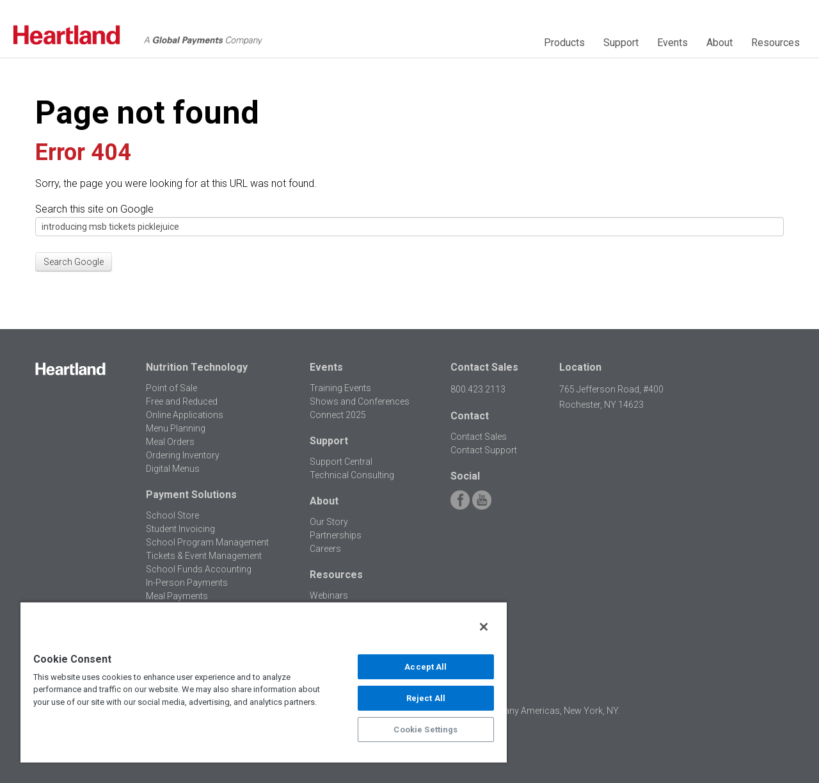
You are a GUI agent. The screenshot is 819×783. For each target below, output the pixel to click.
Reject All (425, 698)
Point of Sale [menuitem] (171, 388)
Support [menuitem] (621, 42)
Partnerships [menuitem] (336, 535)
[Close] (484, 627)
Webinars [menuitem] (329, 595)
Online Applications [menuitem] (184, 415)
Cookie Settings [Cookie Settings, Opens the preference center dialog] (425, 729)
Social (465, 476)
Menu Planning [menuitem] (175, 428)
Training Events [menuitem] (340, 388)
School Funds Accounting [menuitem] (198, 569)
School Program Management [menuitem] (207, 542)
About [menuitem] (719, 42)
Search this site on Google (94, 209)
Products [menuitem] (564, 42)
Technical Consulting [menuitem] (352, 475)
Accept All (425, 667)
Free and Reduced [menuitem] (182, 401)
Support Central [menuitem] (341, 461)
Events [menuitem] (672, 42)
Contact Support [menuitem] (483, 450)
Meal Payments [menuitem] (177, 596)
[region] (263, 682)
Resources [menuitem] (775, 42)
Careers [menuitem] (325, 549)
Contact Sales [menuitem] (478, 437)
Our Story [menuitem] (329, 522)
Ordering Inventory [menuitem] (182, 455)
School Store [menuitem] (172, 515)
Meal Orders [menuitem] (170, 442)
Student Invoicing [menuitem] (180, 529)
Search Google (74, 262)
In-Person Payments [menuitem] (187, 582)
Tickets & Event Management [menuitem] (204, 556)
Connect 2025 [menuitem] (338, 415)
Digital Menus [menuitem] (173, 469)
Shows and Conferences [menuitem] (360, 401)
